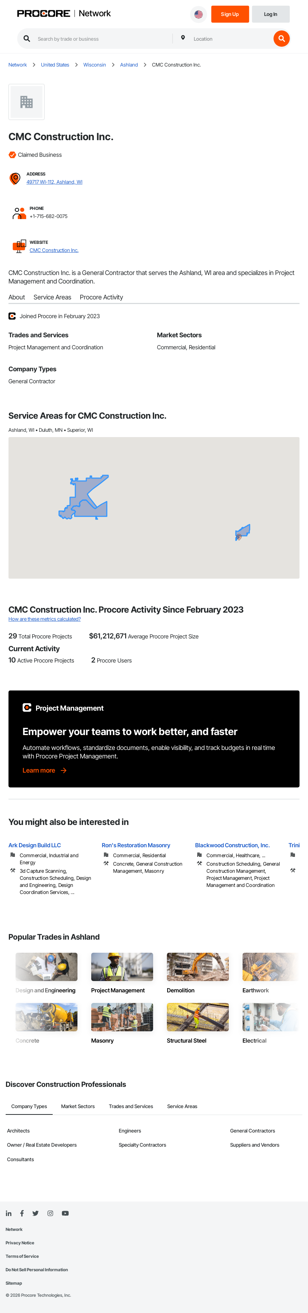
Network (95, 13)
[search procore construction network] (101, 38)
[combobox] (230, 38)
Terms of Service (22, 1256)
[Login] (271, 14)
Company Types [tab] (29, 1106)
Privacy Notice (20, 1242)
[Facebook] (22, 1213)
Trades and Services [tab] (131, 1106)
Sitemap (14, 1283)
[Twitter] (35, 1213)
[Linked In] (8, 1213)
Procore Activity (101, 297)
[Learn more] (45, 770)
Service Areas (52, 297)
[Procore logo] (43, 14)
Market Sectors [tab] (78, 1106)
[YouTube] (65, 1213)
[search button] (281, 38)
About (16, 297)
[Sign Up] (230, 14)
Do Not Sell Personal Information (37, 1269)
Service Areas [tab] (182, 1106)
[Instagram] (50, 1213)
